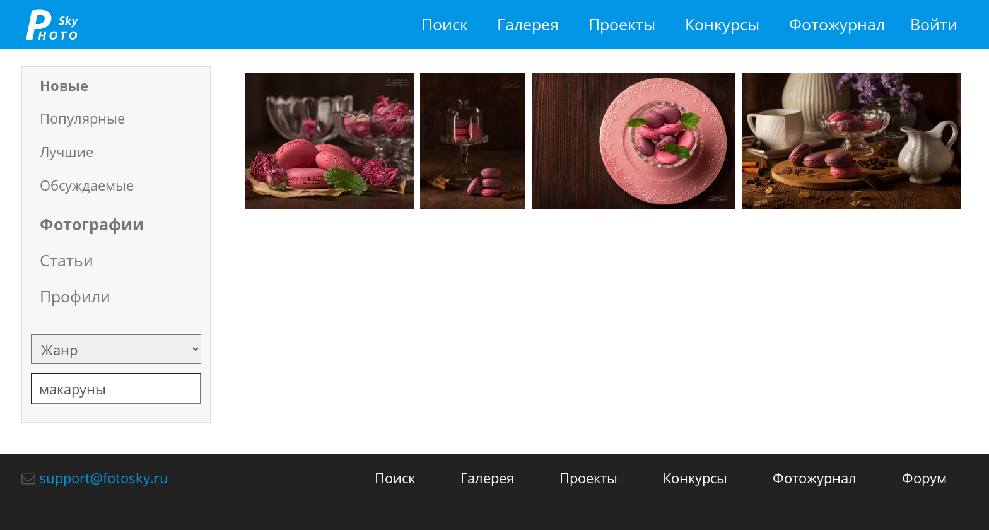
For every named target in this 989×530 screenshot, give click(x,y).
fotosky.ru (51, 24)
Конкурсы (722, 24)
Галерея (528, 24)
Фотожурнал (837, 24)
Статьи (66, 260)
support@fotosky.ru (103, 477)
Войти (933, 24)
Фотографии (92, 224)
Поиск (444, 24)
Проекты (621, 24)
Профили (75, 296)
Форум (924, 477)
